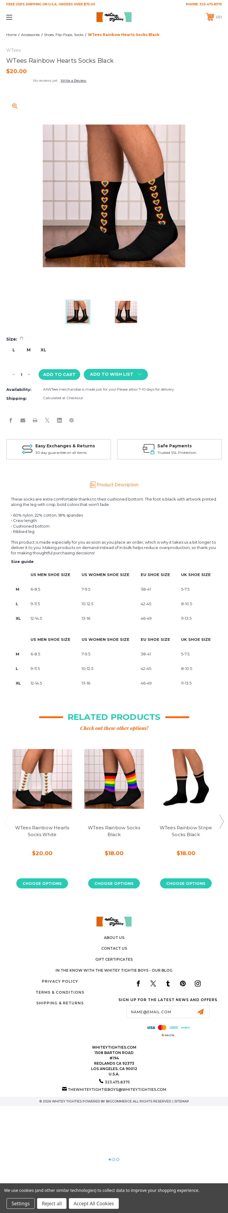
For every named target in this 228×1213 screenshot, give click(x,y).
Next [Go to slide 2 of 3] (221, 821)
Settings (21, 1203)
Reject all (52, 1203)
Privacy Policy (60, 981)
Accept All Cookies (94, 1203)
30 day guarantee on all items (60, 452)
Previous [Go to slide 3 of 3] (7, 821)
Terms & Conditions (60, 992)
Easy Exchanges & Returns (65, 446)
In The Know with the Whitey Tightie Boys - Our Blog (114, 970)
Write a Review (73, 80)
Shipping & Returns (60, 1003)
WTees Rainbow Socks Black (114, 831)
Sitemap (181, 1101)
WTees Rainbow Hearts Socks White (42, 831)
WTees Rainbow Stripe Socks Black (186, 831)
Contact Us (114, 948)
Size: (14, 339)
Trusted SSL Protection (176, 452)
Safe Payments (174, 446)
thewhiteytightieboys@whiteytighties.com (117, 1089)
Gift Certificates (114, 959)
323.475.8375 (211, 4)
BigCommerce (119, 1101)
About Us (114, 937)
